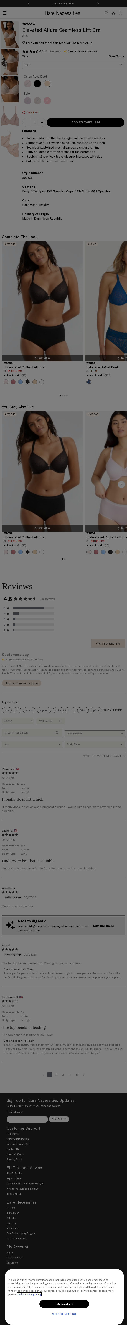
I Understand (64, 1303)
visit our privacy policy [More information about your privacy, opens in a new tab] (29, 1294)
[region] (64, 1297)
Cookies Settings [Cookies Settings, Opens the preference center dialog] (64, 1313)
